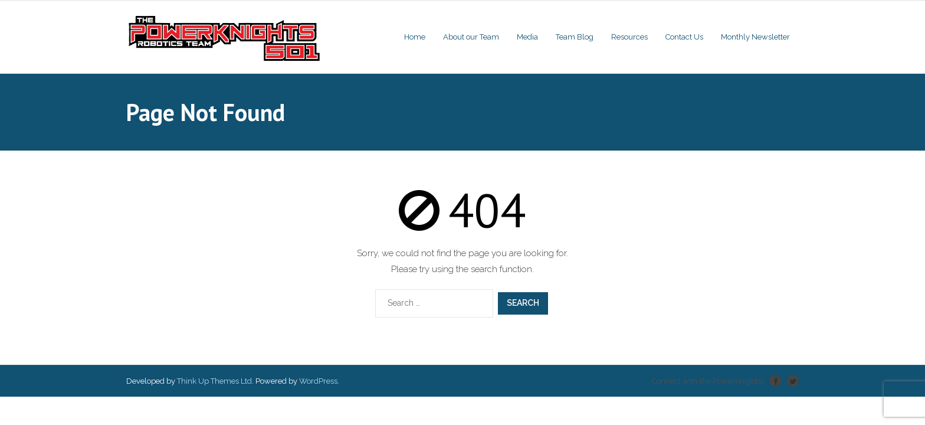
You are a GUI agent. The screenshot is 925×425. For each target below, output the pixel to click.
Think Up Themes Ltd (214, 381)
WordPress (318, 381)
